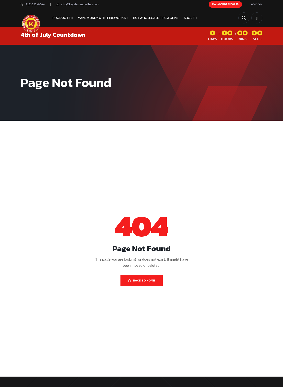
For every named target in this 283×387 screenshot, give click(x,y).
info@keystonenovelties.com (80, 4)
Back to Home (141, 280)
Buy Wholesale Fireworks (155, 17)
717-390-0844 (35, 4)
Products (61, 17)
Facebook (256, 4)
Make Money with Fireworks (102, 17)
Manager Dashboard (225, 4)
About (189, 17)
